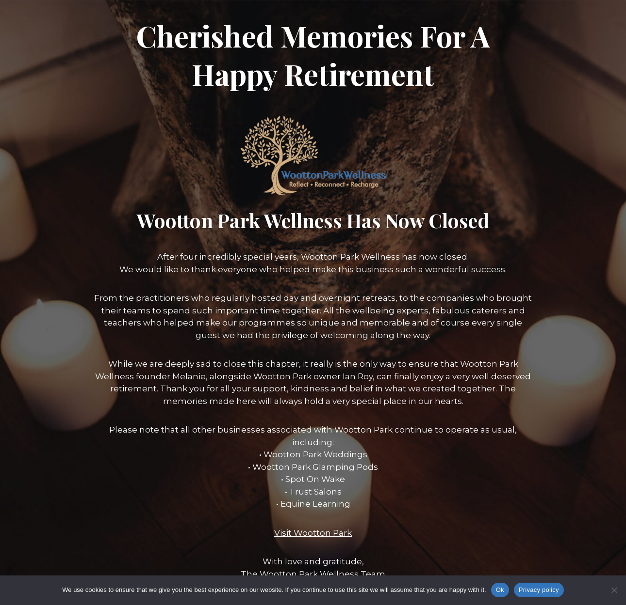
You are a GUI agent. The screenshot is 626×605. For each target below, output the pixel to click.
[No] (614, 590)
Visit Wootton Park (313, 533)
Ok (500, 589)
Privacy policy (539, 589)
